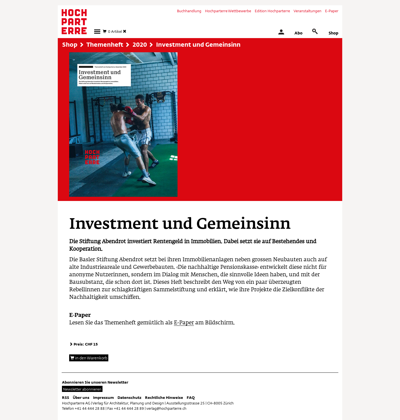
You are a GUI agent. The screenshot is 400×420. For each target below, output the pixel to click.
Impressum (103, 397)
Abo (298, 33)
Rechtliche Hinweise (164, 397)
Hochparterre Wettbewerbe (228, 10)
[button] (97, 31)
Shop (333, 33)
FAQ (191, 397)
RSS (65, 397)
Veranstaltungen (307, 10)
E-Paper (331, 10)
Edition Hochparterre (272, 10)
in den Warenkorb (88, 358)
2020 (139, 44)
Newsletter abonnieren (82, 389)
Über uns (81, 397)
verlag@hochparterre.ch (166, 408)
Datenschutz (129, 397)
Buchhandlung (189, 10)
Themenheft (104, 44)
